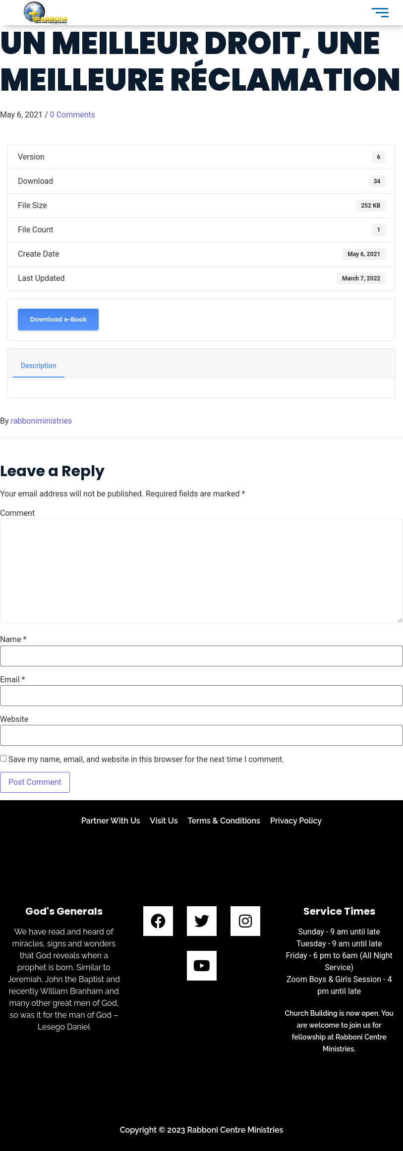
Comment (17, 513)
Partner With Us (110, 820)
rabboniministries (41, 421)
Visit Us (164, 820)
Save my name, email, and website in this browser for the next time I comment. (146, 760)
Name (13, 640)
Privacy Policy (296, 820)
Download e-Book (58, 319)
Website (14, 719)
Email (12, 680)
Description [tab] (39, 366)
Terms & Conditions (224, 820)
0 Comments (72, 114)
